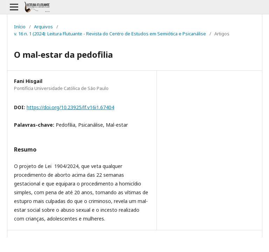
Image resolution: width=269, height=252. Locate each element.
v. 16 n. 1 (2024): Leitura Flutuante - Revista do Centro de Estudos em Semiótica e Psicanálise (110, 33)
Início (20, 26)
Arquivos (43, 26)
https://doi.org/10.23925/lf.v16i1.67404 (70, 107)
